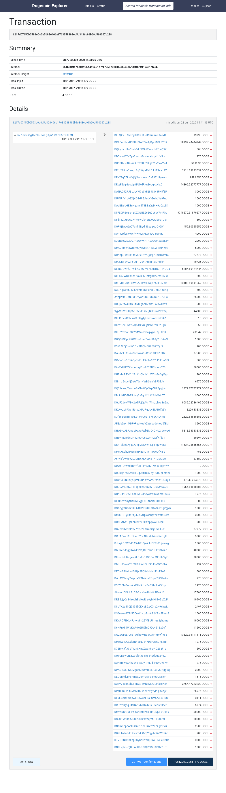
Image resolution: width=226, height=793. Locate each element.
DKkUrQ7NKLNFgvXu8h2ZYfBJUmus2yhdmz (141, 620)
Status (101, 6)
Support (206, 6)
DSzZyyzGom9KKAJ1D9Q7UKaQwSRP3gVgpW (142, 508)
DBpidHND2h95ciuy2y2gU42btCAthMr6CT (139, 395)
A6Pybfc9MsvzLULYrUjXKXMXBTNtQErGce (140, 458)
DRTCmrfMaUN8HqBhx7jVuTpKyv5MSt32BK (140, 142)
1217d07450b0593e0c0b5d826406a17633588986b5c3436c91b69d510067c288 (62, 122)
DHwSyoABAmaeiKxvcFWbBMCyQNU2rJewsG (142, 430)
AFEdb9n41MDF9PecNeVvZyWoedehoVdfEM (141, 423)
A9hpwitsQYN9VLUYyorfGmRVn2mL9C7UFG (141, 297)
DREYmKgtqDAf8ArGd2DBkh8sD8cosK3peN (141, 705)
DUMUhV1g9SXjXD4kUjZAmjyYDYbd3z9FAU (141, 198)
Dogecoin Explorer (50, 5)
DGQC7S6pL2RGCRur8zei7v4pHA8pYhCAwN (141, 339)
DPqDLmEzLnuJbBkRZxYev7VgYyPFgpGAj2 (140, 691)
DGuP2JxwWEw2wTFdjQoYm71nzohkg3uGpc (141, 402)
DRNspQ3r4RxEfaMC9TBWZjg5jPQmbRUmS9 (141, 255)
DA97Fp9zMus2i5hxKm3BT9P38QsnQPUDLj (141, 289)
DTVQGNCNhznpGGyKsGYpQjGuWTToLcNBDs (142, 740)
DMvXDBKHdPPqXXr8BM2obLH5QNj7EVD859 (141, 712)
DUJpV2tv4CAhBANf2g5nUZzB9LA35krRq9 (140, 304)
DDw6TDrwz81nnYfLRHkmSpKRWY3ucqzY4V (141, 465)
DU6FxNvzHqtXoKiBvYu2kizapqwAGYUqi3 (139, 522)
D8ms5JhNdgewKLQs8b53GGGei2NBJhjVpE (141, 557)
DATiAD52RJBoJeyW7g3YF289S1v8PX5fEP (140, 191)
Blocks (89, 6)
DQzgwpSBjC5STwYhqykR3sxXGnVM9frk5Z (140, 634)
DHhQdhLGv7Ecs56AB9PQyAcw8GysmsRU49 (142, 494)
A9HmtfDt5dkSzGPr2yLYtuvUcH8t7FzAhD (139, 592)
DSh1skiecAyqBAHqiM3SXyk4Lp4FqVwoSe (140, 444)
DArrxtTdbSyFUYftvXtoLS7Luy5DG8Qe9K (138, 233)
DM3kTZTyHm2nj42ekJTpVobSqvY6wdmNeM (141, 515)
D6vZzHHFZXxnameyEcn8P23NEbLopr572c (140, 367)
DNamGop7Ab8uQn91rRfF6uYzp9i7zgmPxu (140, 726)
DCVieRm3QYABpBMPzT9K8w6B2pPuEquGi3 (141, 360)
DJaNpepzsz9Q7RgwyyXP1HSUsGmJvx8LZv (141, 240)
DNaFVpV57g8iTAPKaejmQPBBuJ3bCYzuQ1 (141, 747)
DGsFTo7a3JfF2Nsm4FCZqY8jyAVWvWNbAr (141, 733)
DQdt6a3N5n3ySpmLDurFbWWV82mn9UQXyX (142, 480)
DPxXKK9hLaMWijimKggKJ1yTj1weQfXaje (139, 451)
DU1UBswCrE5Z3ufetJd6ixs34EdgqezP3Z (140, 655)
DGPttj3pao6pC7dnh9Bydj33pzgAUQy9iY (139, 226)
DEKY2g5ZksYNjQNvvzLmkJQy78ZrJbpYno (140, 177)
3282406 (67, 74)
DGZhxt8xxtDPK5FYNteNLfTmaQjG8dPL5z (139, 529)
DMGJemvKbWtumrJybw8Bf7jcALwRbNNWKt (141, 247)
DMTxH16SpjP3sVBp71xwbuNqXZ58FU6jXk (140, 283)
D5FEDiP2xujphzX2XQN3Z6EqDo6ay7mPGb (140, 212)
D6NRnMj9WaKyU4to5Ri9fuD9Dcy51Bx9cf (140, 627)
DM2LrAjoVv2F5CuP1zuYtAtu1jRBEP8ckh (139, 261)
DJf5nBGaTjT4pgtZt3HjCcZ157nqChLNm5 (140, 416)
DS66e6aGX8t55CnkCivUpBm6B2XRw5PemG (141, 613)
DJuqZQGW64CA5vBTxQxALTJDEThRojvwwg (141, 543)
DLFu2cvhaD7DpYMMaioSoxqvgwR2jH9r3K (140, 332)
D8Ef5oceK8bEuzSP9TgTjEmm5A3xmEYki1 (140, 318)
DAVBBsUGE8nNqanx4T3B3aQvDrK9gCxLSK (141, 205)
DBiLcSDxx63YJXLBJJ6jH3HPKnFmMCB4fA (140, 564)
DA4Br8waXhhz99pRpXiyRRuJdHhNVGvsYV (141, 662)
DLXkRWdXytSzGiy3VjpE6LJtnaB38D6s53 (139, 501)
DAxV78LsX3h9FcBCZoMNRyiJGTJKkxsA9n (141, 683)
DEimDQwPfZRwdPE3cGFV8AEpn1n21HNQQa (142, 268)
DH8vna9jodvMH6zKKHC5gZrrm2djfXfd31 (139, 437)
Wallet (195, 6)
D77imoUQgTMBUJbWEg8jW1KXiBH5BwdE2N (45, 135)
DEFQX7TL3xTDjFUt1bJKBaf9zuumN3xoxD (140, 135)
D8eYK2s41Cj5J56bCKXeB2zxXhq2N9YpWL (141, 606)
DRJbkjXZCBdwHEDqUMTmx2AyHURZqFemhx (142, 473)
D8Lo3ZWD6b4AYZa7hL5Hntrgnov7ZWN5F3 (141, 276)
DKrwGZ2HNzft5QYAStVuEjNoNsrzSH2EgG (140, 325)
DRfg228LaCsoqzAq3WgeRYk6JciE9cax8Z (140, 170)
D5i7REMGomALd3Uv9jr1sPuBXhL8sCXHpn (140, 585)
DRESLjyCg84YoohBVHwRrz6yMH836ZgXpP (141, 599)
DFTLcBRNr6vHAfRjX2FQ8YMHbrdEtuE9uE (139, 571)
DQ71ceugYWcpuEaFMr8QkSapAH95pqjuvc (140, 388)
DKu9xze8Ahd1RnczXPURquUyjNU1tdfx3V (140, 409)
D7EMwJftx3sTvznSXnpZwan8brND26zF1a (140, 648)
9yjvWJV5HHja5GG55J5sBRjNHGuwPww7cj (140, 311)
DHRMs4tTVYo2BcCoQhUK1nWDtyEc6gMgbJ (142, 374)
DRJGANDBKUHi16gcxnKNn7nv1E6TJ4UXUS (141, 486)
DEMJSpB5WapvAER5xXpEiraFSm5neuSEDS (141, 698)
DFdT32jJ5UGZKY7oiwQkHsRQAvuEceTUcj (140, 219)
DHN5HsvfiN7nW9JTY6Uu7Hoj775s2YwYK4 (140, 163)
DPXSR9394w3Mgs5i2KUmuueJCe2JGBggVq (142, 669)
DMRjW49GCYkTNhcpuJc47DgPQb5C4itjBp (140, 641)
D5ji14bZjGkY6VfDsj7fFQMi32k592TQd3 (138, 346)
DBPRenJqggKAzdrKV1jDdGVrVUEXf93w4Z (140, 550)
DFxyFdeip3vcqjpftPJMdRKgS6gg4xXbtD (138, 184)
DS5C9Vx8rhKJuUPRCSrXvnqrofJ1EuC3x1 (139, 719)
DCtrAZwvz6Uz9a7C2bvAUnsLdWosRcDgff (140, 536)
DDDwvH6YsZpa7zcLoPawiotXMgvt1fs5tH (140, 156)
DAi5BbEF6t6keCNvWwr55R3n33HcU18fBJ (140, 353)
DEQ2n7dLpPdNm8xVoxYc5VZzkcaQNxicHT (141, 676)
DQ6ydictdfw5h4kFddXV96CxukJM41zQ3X (140, 149)
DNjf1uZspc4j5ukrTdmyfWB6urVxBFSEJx (139, 381)
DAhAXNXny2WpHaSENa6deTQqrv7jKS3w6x (141, 578)
